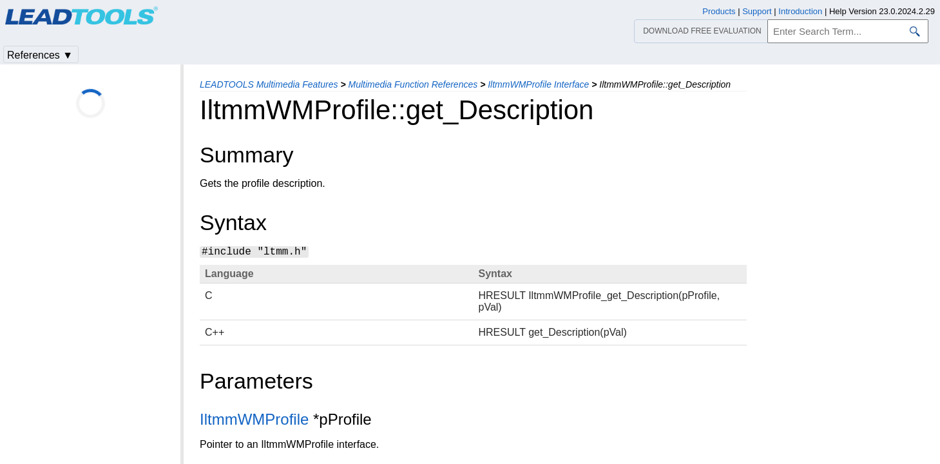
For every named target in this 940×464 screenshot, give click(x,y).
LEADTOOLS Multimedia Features (269, 84)
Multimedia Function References (412, 84)
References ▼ (40, 55)
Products (718, 11)
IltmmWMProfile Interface (538, 84)
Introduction (800, 11)
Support (757, 11)
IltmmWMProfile (254, 419)
